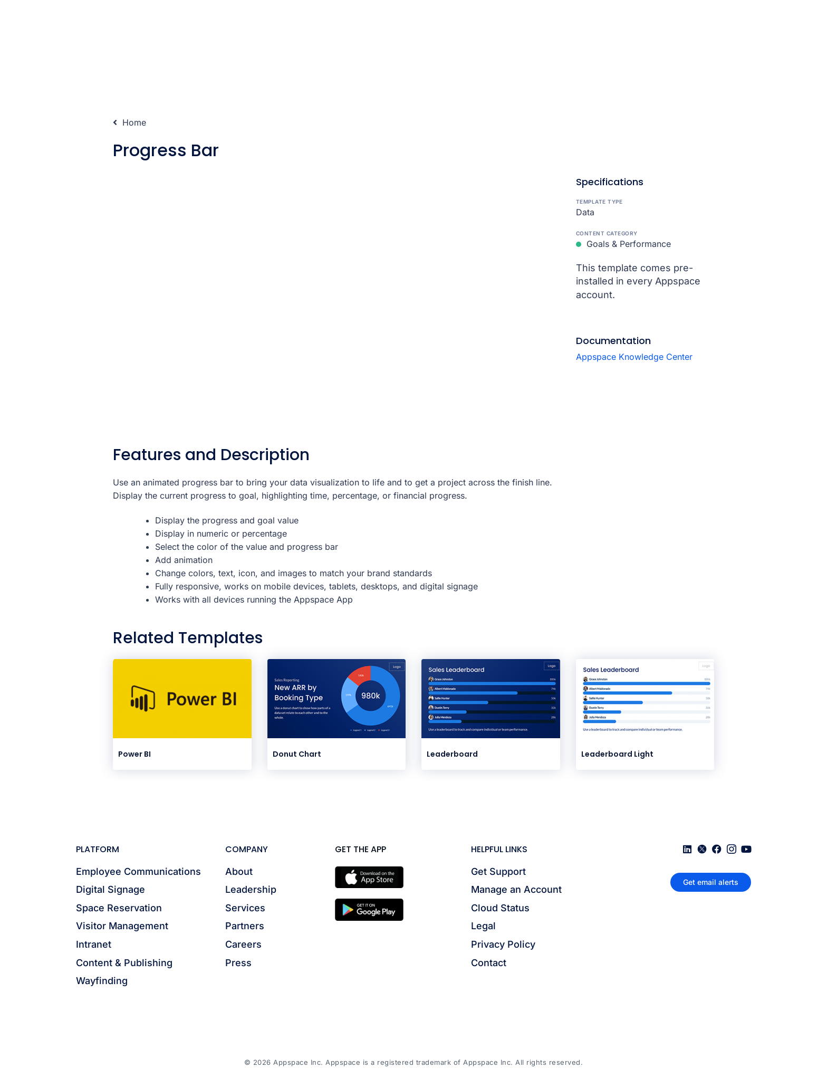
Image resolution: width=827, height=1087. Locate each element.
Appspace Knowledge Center (634, 356)
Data (585, 212)
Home (129, 122)
